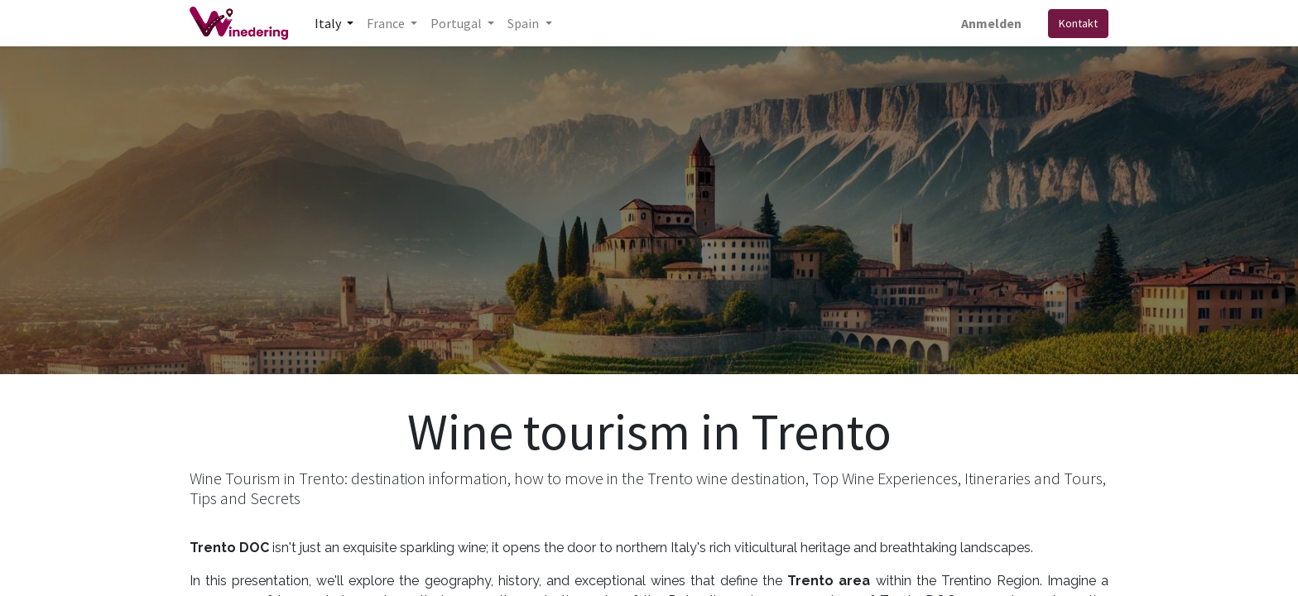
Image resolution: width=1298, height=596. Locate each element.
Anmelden (991, 23)
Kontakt (1078, 23)
